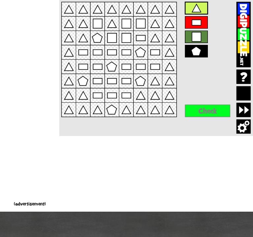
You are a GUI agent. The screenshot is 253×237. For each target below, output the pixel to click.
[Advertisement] (29, 102)
